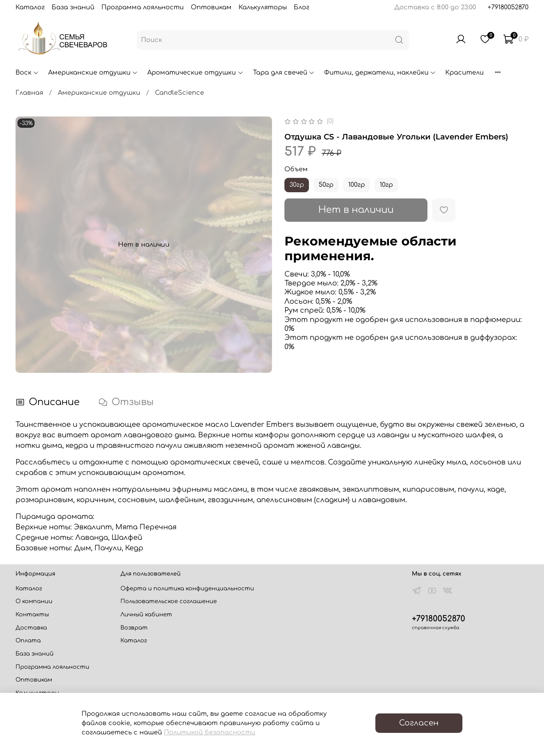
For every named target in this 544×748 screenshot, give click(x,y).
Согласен (419, 722)
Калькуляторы (263, 7)
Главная (29, 92)
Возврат (134, 627)
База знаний (73, 7)
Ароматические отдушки (195, 72)
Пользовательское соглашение (168, 601)
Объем (296, 169)
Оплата (28, 640)
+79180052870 (508, 7)
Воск (27, 72)
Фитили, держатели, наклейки (380, 72)
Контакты (32, 614)
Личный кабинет (146, 614)
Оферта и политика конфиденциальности (187, 588)
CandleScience (179, 92)
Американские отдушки (93, 72)
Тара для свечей (284, 72)
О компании (34, 601)
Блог (301, 7)
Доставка (31, 627)
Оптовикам (211, 7)
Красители (464, 72)
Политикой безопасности (209, 732)
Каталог (30, 7)
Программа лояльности (142, 7)
